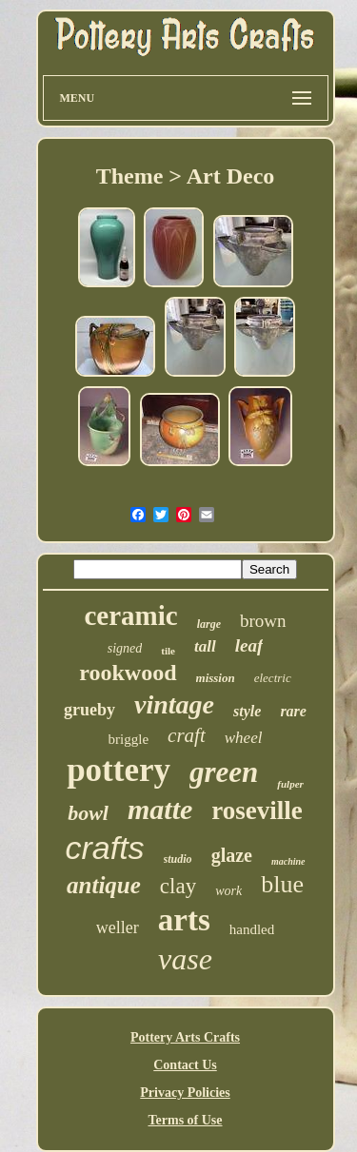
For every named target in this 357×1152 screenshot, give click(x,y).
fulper (290, 784)
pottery (118, 770)
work (228, 891)
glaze (231, 855)
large (209, 624)
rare (293, 711)
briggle (129, 739)
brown (263, 621)
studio (178, 859)
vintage (174, 704)
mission (215, 678)
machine (288, 861)
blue (282, 884)
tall (205, 646)
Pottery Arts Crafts (185, 1037)
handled (251, 929)
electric (272, 678)
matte (160, 809)
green (223, 772)
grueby (89, 709)
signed (125, 648)
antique (104, 885)
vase (185, 959)
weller (117, 927)
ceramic (130, 615)
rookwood (127, 672)
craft (187, 735)
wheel (244, 738)
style (247, 711)
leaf (249, 645)
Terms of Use (185, 1120)
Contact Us (185, 1065)
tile (168, 650)
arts (184, 920)
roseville (256, 810)
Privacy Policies (184, 1092)
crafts (104, 848)
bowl (88, 813)
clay (178, 886)
